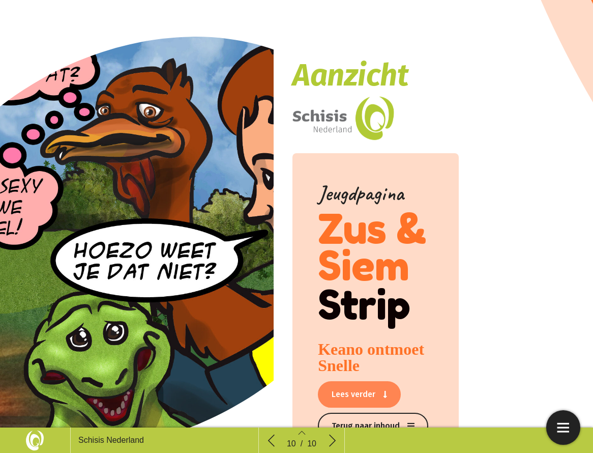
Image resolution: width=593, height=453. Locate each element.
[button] (359, 394)
